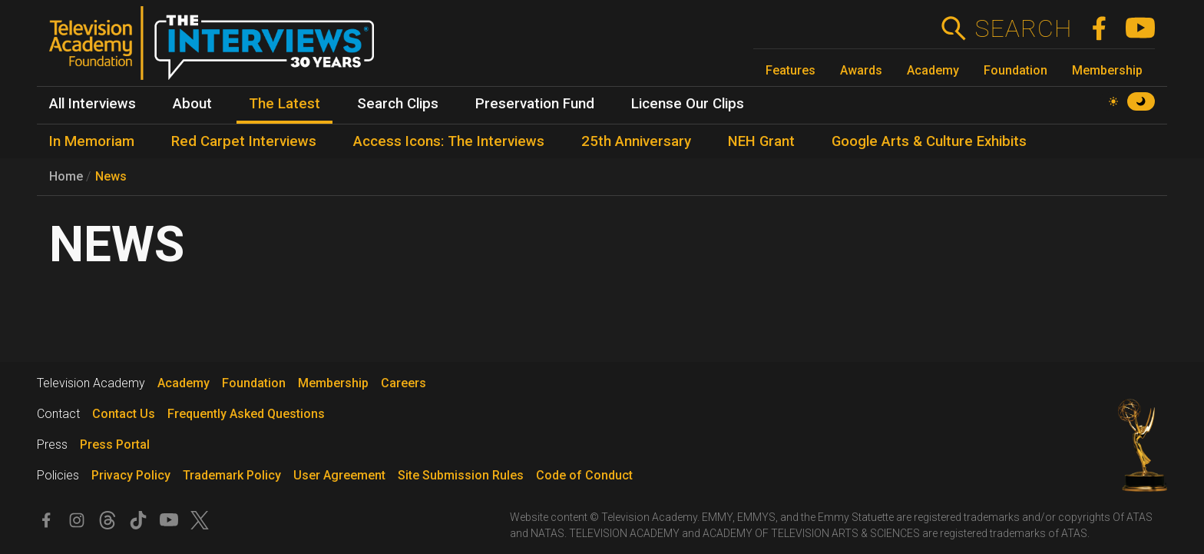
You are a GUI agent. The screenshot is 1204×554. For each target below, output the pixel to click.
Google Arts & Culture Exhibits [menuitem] (929, 141)
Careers (403, 383)
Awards (861, 70)
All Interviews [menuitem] (92, 103)
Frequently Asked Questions (246, 413)
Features (790, 70)
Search (1023, 28)
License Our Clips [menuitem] (687, 103)
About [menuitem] (192, 103)
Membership (1107, 70)
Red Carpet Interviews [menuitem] (243, 141)
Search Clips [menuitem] (397, 103)
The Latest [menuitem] (284, 103)
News (111, 176)
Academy (933, 70)
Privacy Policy (130, 475)
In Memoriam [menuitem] (91, 141)
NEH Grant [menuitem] (761, 141)
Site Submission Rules (461, 475)
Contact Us (123, 413)
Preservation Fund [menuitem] (534, 103)
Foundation (1015, 70)
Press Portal (115, 444)
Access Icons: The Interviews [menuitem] (448, 141)
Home (66, 176)
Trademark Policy (232, 475)
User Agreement (339, 475)
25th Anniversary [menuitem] (636, 141)
